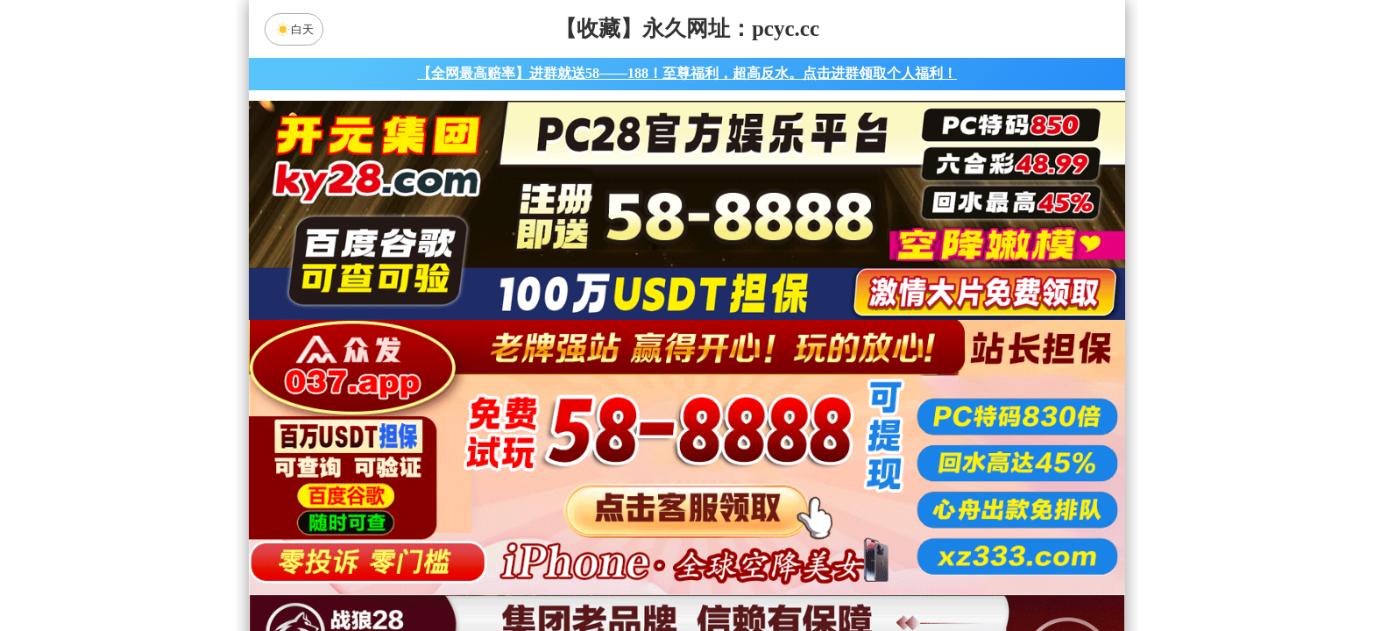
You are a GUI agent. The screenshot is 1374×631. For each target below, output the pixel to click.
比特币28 (853, 434)
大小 (742, 573)
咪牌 (810, 356)
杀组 (631, 573)
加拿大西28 (632, 434)
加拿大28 (520, 434)
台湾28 (742, 434)
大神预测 (835, 480)
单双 (853, 573)
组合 (520, 573)
